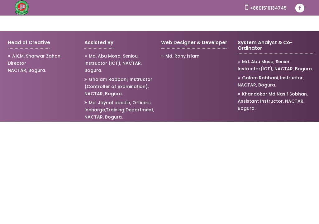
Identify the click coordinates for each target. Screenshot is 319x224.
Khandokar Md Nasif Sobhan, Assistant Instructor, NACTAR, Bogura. (273, 101)
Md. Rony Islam (180, 56)
